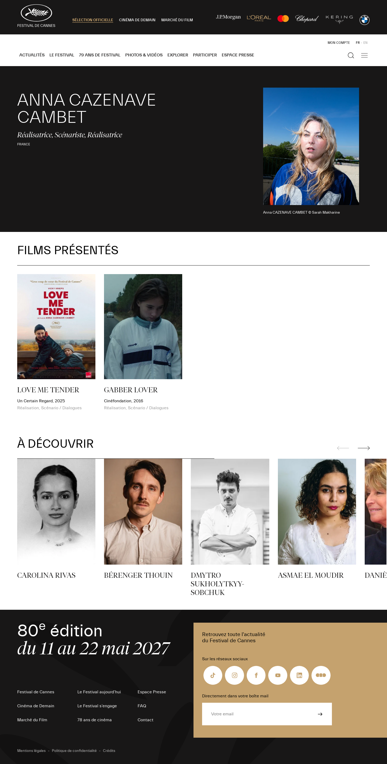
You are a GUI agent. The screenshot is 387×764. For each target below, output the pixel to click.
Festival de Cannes (35, 692)
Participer (205, 55)
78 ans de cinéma (94, 720)
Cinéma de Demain (35, 706)
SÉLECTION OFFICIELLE (92, 20)
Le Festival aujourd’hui (99, 692)
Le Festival (61, 55)
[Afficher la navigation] (364, 55)
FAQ (142, 706)
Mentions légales (31, 751)
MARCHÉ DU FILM (177, 20)
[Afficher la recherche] (351, 55)
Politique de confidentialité (74, 751)
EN (365, 43)
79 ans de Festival (99, 55)
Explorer (177, 55)
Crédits (109, 751)
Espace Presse (238, 55)
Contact (145, 720)
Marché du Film (32, 720)
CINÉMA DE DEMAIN (137, 20)
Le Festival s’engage (97, 706)
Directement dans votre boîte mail (235, 696)
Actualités (32, 55)
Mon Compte (339, 43)
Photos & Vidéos (144, 55)
